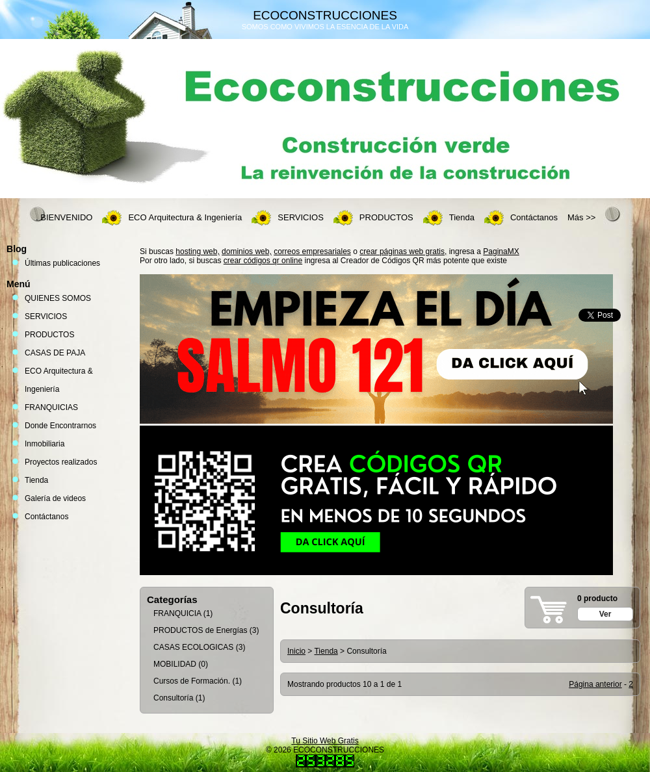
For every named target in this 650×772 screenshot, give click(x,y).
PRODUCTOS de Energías (200, 630)
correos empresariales (312, 251)
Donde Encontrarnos (60, 425)
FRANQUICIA (177, 613)
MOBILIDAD (174, 664)
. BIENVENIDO (64, 217)
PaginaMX (501, 251)
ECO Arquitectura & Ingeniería (185, 217)
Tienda (461, 217)
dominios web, (247, 251)
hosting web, (197, 251)
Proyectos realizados (61, 462)
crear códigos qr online (263, 260)
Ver (605, 614)
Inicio (296, 651)
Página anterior (595, 684)
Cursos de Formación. (191, 681)
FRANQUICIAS (51, 407)
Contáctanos (534, 217)
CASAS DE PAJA (55, 352)
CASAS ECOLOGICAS (193, 647)
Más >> (581, 217)
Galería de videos (55, 498)
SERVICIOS (301, 217)
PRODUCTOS (386, 217)
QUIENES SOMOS (58, 298)
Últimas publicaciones (62, 263)
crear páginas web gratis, (403, 251)
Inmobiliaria (44, 443)
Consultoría (173, 697)
